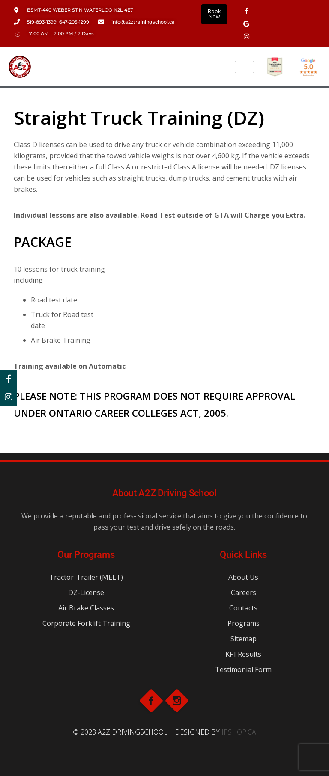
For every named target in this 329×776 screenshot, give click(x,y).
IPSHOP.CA (238, 732)
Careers (243, 592)
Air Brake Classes (86, 608)
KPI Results (243, 654)
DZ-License (86, 592)
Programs (243, 623)
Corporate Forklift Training (86, 623)
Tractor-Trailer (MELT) (86, 577)
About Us (243, 577)
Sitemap (243, 638)
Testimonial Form (243, 669)
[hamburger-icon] (244, 67)
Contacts (243, 608)
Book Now (214, 14)
